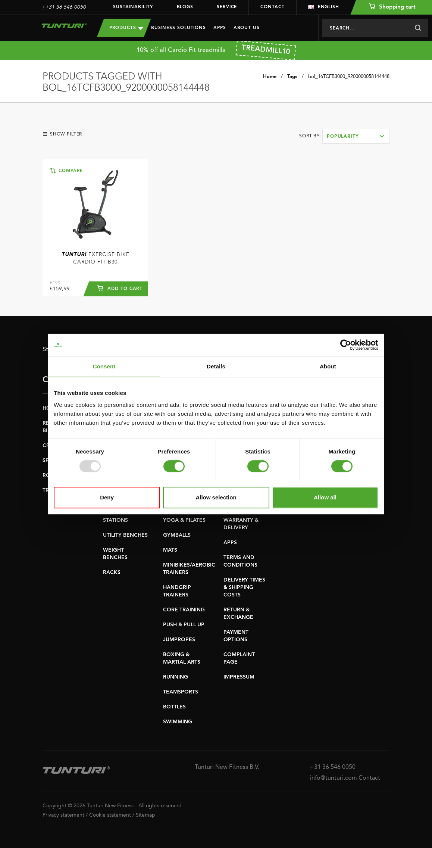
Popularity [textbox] (343, 136)
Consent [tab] (104, 366)
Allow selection (215, 497)
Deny (107, 497)
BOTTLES (174, 707)
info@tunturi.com (333, 778)
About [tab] (328, 366)
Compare (66, 170)
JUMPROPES (179, 639)
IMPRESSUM (238, 677)
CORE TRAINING (184, 609)
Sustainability (133, 7)
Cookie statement (110, 815)
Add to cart (120, 287)
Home (269, 76)
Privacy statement (63, 815)
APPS (230, 542)
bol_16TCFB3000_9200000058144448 (348, 76)
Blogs (185, 7)
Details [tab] (216, 366)
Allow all (325, 497)
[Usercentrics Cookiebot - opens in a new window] (345, 344)
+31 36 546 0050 (65, 7)
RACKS (111, 572)
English (323, 7)
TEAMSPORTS (180, 692)
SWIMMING (177, 721)
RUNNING (175, 677)
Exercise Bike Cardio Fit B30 (95, 258)
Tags (292, 76)
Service (227, 7)
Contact (272, 7)
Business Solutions (178, 28)
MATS (170, 550)
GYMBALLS (177, 535)
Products (126, 27)
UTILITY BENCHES (125, 535)
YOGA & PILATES (184, 520)
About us (247, 28)
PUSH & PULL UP (183, 624)
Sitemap (145, 815)
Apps (219, 28)
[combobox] (355, 136)
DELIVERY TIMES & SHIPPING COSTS (244, 587)
